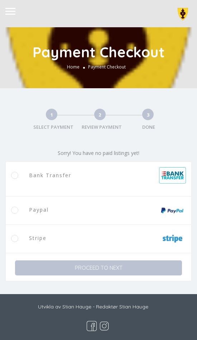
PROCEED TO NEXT (98, 267)
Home (73, 67)
